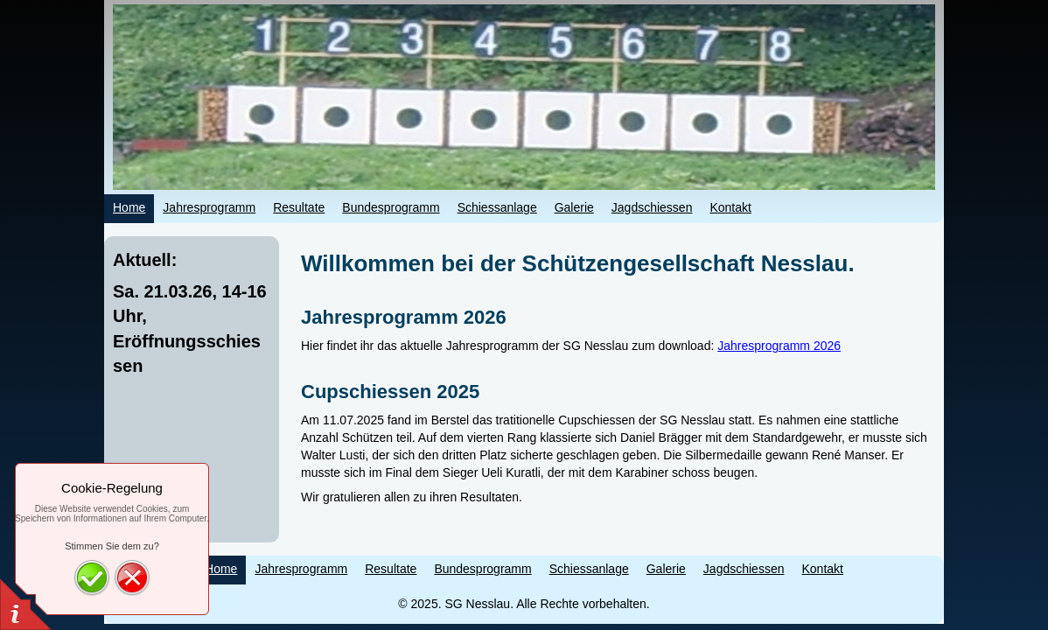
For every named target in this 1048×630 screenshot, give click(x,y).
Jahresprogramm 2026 (779, 346)
